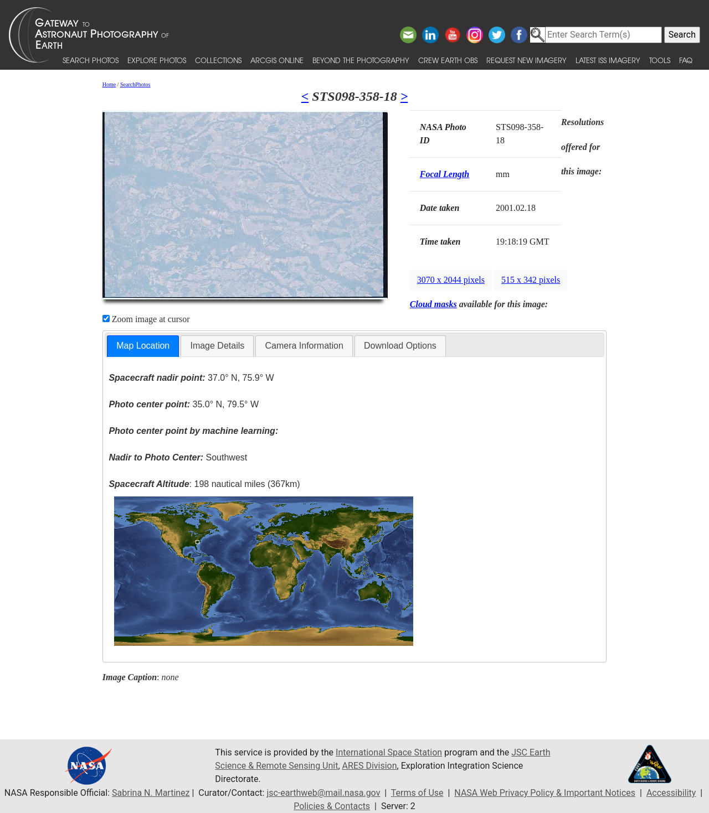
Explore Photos (156, 60)
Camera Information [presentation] (304, 345)
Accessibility (671, 793)
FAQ (685, 60)
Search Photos (91, 60)
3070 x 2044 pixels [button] (451, 279)
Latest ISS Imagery (608, 60)
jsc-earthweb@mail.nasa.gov (323, 793)
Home (109, 84)
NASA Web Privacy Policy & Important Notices (544, 793)
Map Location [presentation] (142, 345)
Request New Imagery (526, 60)
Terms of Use (417, 793)
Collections (218, 60)
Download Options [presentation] (400, 345)
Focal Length (444, 174)
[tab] (143, 346)
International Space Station (389, 752)
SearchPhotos (135, 84)
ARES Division (369, 765)
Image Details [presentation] (217, 345)
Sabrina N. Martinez (150, 793)
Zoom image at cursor (146, 319)
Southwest (178, 457)
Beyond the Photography (360, 60)
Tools (659, 60)
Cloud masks (433, 304)
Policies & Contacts (332, 806)
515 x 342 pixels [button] (530, 279)
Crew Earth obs (447, 60)
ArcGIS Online (277, 60)
